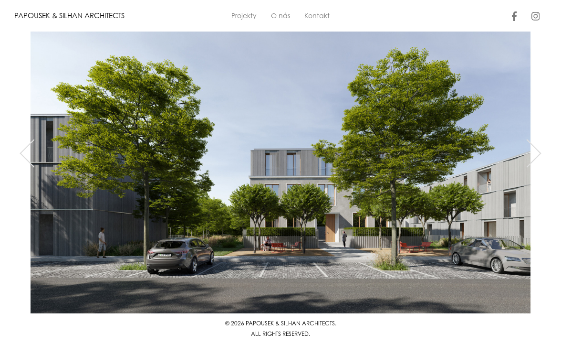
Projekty (244, 15)
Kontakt (317, 15)
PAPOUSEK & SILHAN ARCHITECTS (69, 15)
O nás (280, 15)
